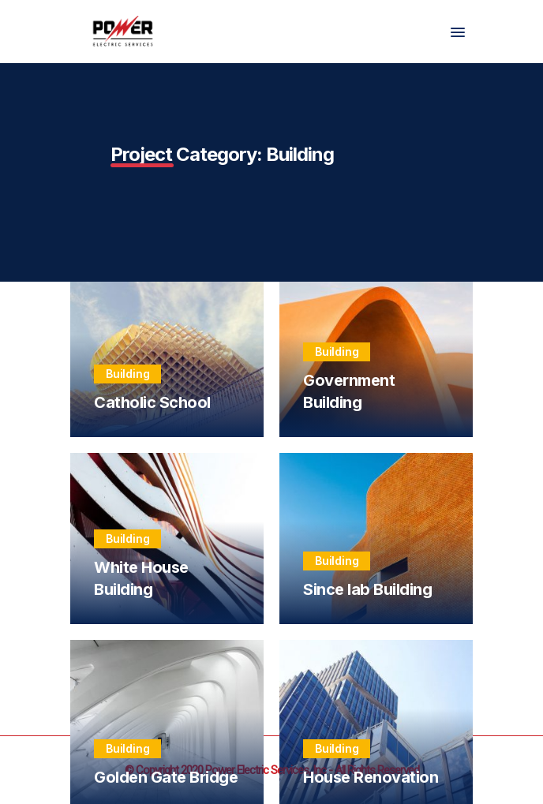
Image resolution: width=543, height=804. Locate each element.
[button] (458, 33)
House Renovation (370, 777)
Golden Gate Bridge (166, 777)
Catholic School (152, 402)
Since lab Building (367, 589)
